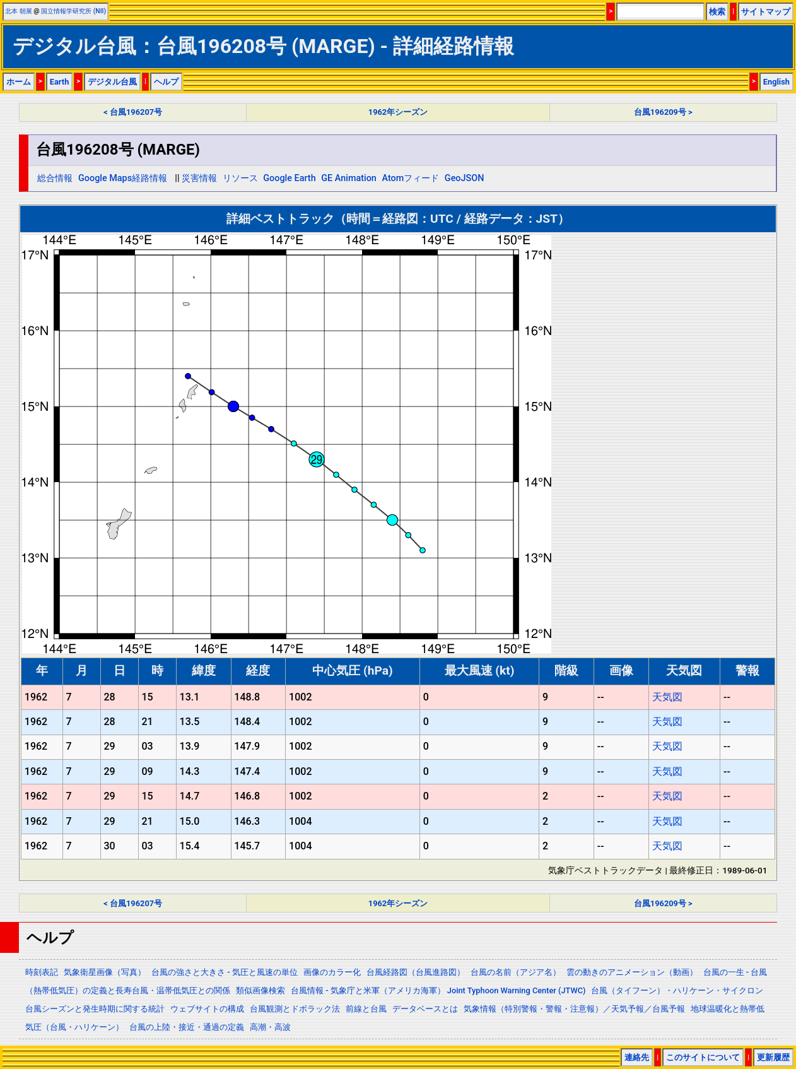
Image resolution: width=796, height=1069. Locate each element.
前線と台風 (366, 1008)
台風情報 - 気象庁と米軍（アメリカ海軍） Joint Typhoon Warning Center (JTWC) (438, 990)
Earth (59, 81)
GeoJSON (464, 178)
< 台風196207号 (132, 112)
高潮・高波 (270, 1027)
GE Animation (349, 178)
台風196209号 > (663, 112)
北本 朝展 (18, 11)
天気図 (667, 697)
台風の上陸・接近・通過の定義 (186, 1027)
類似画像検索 (260, 990)
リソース (240, 178)
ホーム (18, 81)
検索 (717, 11)
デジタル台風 (112, 81)
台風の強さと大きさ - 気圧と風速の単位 (224, 972)
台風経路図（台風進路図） (415, 972)
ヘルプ (166, 81)
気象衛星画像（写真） (105, 972)
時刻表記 (41, 972)
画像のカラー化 (332, 972)
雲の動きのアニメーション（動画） (632, 972)
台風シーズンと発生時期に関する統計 (95, 1008)
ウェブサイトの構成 (207, 1008)
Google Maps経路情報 (122, 178)
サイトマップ (765, 11)
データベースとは (425, 1008)
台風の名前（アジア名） (516, 972)
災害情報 (199, 178)
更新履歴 (773, 1057)
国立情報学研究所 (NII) (73, 11)
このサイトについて (703, 1057)
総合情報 (55, 178)
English (776, 81)
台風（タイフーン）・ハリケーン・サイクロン (677, 990)
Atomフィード (410, 178)
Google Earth (289, 178)
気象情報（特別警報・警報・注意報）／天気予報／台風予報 (574, 1008)
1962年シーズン (398, 112)
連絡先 (636, 1057)
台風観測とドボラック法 (295, 1008)
